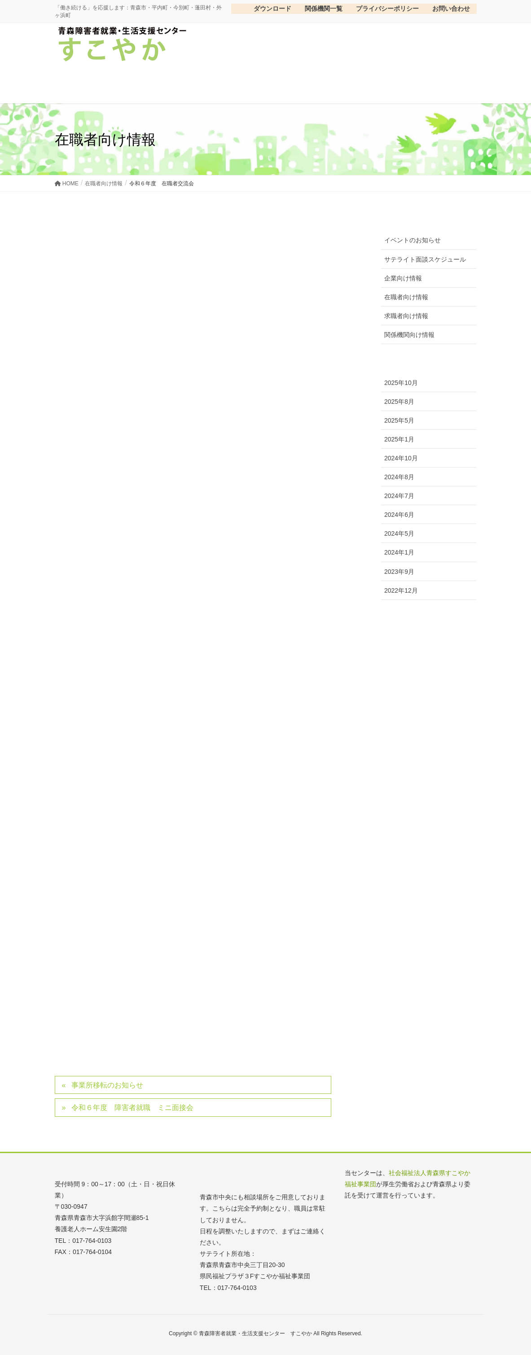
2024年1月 (399, 552)
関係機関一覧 (323, 8)
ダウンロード (264, 8)
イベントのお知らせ (412, 240)
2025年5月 (399, 420)
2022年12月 (401, 590)
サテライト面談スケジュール (425, 259)
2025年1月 (399, 439)
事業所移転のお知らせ (107, 1085)
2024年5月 (399, 533)
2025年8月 (399, 401)
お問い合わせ (451, 8)
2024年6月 (399, 514)
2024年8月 (399, 477)
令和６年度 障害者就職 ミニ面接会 (132, 1107)
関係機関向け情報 (409, 334)
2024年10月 (401, 458)
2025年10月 (401, 382)
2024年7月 (399, 495)
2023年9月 (399, 571)
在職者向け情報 (406, 297)
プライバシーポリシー (387, 8)
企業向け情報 (403, 278)
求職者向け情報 (406, 315)
